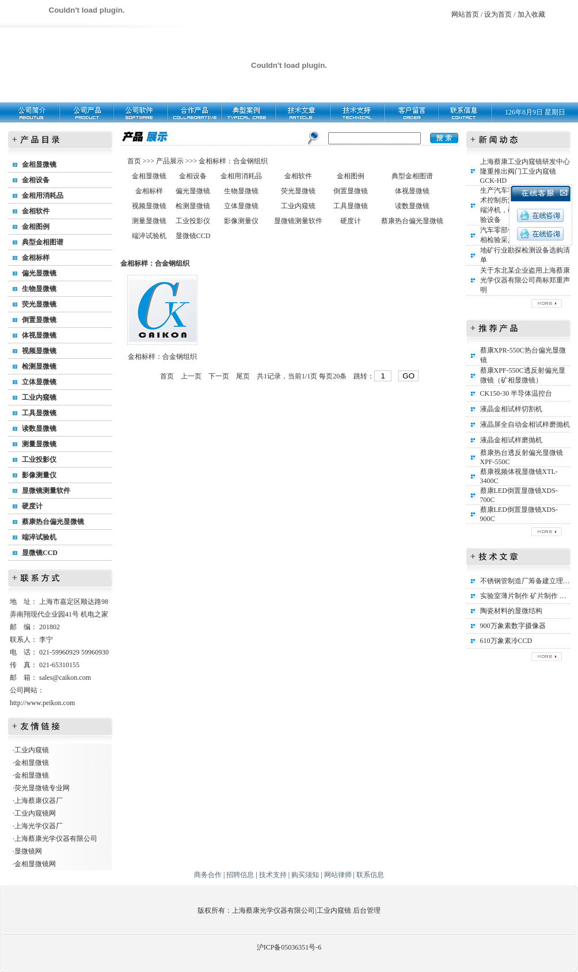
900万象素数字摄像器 (513, 626)
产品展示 (169, 161)
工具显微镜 (39, 413)
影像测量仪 (39, 475)
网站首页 (465, 14)
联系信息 (370, 875)
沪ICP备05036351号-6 (289, 947)
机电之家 (94, 614)
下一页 (218, 376)
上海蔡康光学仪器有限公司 (55, 839)
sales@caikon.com (65, 677)
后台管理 (367, 910)
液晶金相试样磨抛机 (511, 440)
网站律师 (338, 875)
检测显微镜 (39, 366)
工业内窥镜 (39, 397)
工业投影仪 (39, 460)
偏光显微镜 (39, 273)
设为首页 (498, 14)
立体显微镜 (39, 382)
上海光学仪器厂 (38, 826)
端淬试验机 (39, 537)
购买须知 (305, 875)
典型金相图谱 (42, 242)
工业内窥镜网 (35, 813)
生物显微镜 (39, 289)
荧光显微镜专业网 (42, 788)
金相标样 (36, 258)
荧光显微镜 (39, 304)
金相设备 (36, 180)
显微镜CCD (40, 553)
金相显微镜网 (35, 864)
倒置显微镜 (39, 320)
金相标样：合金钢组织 (233, 161)
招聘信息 (240, 875)
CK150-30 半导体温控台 (516, 393)
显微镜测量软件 (46, 491)
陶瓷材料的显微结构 (511, 611)
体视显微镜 (39, 335)
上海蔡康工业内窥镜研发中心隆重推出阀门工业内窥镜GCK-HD (525, 171)
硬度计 (32, 506)
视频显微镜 (39, 351)
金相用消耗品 (42, 196)
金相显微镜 (39, 164)
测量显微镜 (39, 444)
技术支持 (273, 875)
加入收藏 (531, 14)
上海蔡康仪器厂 (38, 801)
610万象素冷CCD (506, 641)
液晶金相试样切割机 (511, 409)
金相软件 (36, 211)
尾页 (243, 376)
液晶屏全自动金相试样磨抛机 (525, 424)
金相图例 (36, 227)
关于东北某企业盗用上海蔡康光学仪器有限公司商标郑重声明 (525, 280)
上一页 (191, 376)
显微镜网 (28, 851)
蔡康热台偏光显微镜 (53, 522)
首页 (135, 161)
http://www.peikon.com (42, 703)
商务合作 (208, 875)
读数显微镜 (39, 428)
